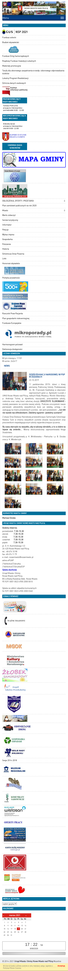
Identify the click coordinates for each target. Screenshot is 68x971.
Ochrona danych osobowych (14, 83)
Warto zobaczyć (9, 215)
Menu (5, 17)
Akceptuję (61, 966)
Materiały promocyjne (11, 66)
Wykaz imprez (8, 234)
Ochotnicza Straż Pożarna (13, 254)
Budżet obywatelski (10, 42)
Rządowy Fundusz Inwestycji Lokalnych (19, 61)
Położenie (6, 244)
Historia (5, 249)
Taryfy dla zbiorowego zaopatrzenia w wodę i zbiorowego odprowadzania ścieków (33, 72)
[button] (64, 201)
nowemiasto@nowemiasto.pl (21, 557)
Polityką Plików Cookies (12, 968)
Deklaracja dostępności (12, 349)
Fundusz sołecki (9, 37)
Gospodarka (7, 239)
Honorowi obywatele (11, 263)
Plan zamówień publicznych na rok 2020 (19, 205)
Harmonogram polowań (12, 344)
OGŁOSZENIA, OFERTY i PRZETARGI (18, 201)
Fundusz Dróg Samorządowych (15, 56)
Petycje (5, 230)
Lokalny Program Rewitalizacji (15, 78)
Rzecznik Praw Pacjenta (12, 313)
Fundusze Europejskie (11, 323)
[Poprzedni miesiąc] (3, 915)
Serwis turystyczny (10, 220)
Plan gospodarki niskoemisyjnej (15, 318)
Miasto (5, 210)
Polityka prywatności (11, 278)
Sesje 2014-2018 (9, 760)
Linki (4, 258)
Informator (7, 225)
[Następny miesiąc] (25, 915)
